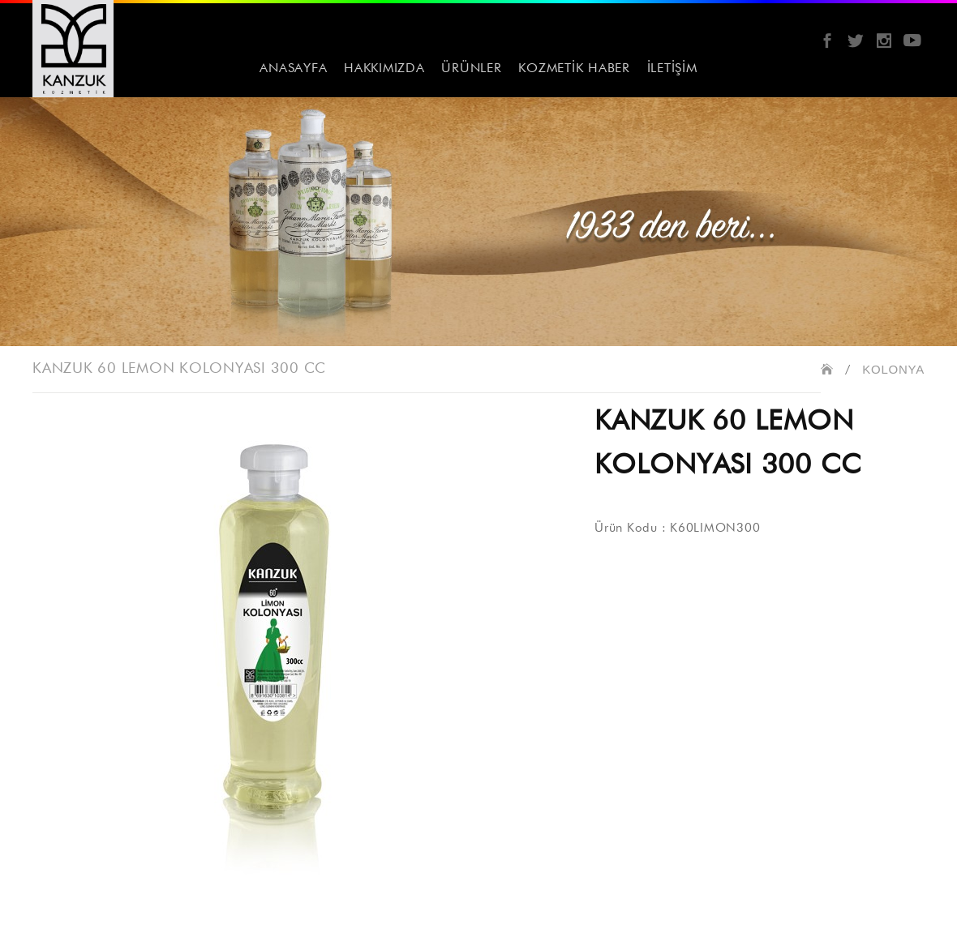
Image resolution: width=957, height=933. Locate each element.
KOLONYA (893, 369)
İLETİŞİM (672, 68)
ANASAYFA (293, 68)
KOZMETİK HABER (574, 68)
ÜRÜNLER (471, 68)
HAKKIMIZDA (384, 68)
